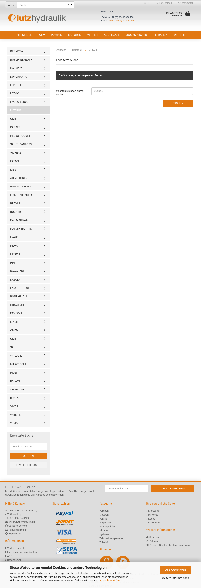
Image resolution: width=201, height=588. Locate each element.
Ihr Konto (153, 514)
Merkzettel (185, 3)
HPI (12, 262)
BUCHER (15, 211)
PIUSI (13, 372)
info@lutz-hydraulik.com (122, 20)
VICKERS (15, 152)
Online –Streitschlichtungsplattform (170, 545)
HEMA (14, 245)
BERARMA (16, 51)
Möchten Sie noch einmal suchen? (70, 93)
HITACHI (15, 254)
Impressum (14, 533)
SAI (12, 347)
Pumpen (56, 34)
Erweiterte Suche (28, 465)
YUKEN (14, 423)
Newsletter (154, 522)
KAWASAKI (17, 271)
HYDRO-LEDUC (19, 101)
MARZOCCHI (18, 364)
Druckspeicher (136, 34)
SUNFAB (15, 398)
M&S (13, 169)
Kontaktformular (17, 529)
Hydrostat (104, 534)
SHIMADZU (17, 389)
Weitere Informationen (175, 578)
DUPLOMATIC (18, 76)
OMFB (14, 330)
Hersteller (25, 34)
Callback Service (17, 525)
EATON (14, 161)
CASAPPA (16, 68)
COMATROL (17, 304)
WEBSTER (16, 414)
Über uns (154, 537)
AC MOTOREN (18, 178)
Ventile (92, 34)
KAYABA (15, 279)
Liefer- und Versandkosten (22, 552)
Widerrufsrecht (15, 548)
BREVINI (15, 203)
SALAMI (15, 381)
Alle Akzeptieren (175, 569)
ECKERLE (16, 85)
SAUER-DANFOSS (21, 144)
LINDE (14, 321)
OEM (42, 34)
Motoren (74, 34)
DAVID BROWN (19, 220)
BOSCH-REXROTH (21, 59)
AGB (9, 556)
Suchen (178, 103)
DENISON (16, 313)
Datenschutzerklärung (110, 580)
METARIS (15, 110)
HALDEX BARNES (21, 228)
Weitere (179, 34)
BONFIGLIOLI (18, 296)
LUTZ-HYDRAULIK (21, 195)
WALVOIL (16, 355)
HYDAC (14, 93)
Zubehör (104, 542)
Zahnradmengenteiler (111, 538)
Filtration (160, 34)
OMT (13, 118)
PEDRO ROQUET (20, 135)
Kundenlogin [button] (164, 3)
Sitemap (154, 541)
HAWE (14, 237)
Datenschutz (14, 559)
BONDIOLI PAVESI (21, 186)
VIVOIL (14, 406)
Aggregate (112, 34)
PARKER (15, 127)
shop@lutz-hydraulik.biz (21, 521)
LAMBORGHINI (19, 288)
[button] (147, 3)
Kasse (151, 518)
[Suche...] (11, 4)
